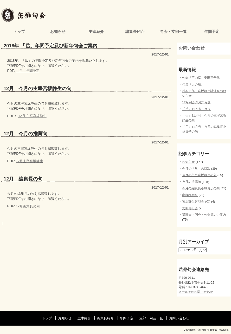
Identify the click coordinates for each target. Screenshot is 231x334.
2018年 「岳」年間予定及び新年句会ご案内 (50, 45)
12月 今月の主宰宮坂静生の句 (37, 88)
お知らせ (57, 32)
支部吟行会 (190, 208)
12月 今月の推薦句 (25, 133)
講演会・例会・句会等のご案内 (204, 214)
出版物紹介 (190, 195)
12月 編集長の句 (23, 178)
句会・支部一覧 (173, 32)
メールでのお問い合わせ (196, 292)
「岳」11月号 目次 (196, 109)
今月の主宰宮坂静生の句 (199, 175)
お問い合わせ (192, 48)
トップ (19, 32)
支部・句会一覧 (151, 318)
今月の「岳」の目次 (196, 168)
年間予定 (211, 32)
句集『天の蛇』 (193, 84)
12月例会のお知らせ (196, 102)
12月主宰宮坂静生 (29, 161)
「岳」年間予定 (27, 71)
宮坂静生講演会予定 (196, 201)
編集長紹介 (134, 32)
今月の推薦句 (191, 182)
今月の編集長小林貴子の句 (201, 188)
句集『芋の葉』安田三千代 (201, 78)
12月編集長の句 (28, 206)
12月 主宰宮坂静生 (32, 116)
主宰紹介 (96, 32)
